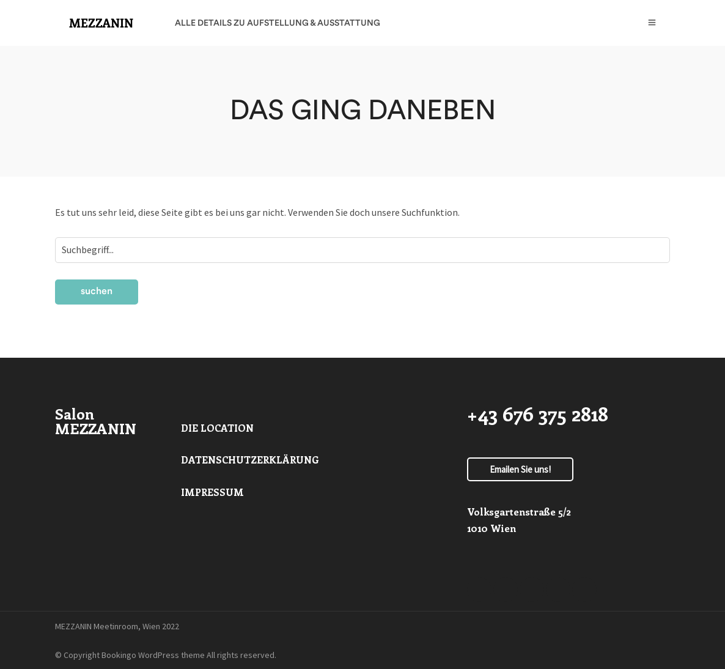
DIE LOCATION (217, 427)
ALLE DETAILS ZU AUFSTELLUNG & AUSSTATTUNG (277, 23)
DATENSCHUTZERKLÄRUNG (250, 459)
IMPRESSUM (212, 492)
